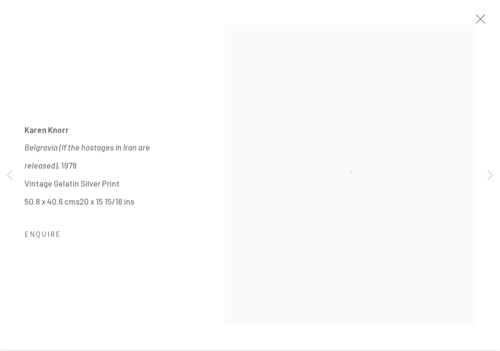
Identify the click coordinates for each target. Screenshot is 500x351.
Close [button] (478, 22)
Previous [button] (10, 175)
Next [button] (490, 175)
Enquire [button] (42, 237)
